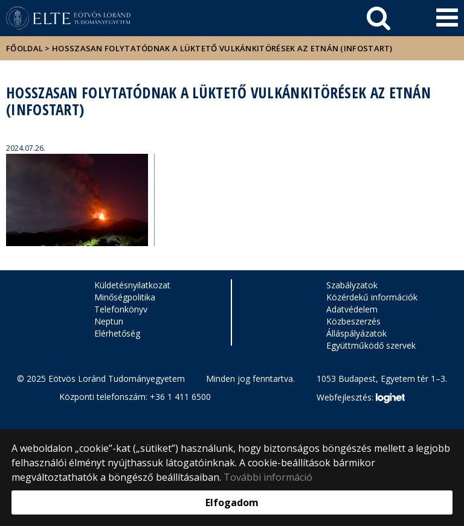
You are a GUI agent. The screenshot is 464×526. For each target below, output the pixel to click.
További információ (268, 477)
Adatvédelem (352, 309)
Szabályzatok (352, 285)
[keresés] (378, 18)
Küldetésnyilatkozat (132, 285)
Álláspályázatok (356, 333)
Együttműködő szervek (371, 345)
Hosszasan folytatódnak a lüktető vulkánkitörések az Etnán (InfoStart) (222, 48)
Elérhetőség (117, 333)
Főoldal (25, 48)
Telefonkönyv (120, 309)
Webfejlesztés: (361, 398)
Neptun (108, 321)
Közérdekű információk (371, 297)
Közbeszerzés (353, 321)
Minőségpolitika (124, 297)
